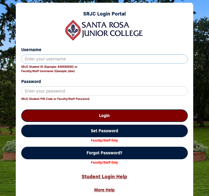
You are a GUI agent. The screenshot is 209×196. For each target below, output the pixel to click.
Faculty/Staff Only (104, 140)
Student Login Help (104, 176)
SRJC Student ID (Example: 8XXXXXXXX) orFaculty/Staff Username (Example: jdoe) (49, 69)
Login (104, 115)
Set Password (104, 130)
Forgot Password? (104, 152)
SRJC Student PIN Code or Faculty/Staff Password (55, 99)
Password (31, 81)
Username (31, 49)
